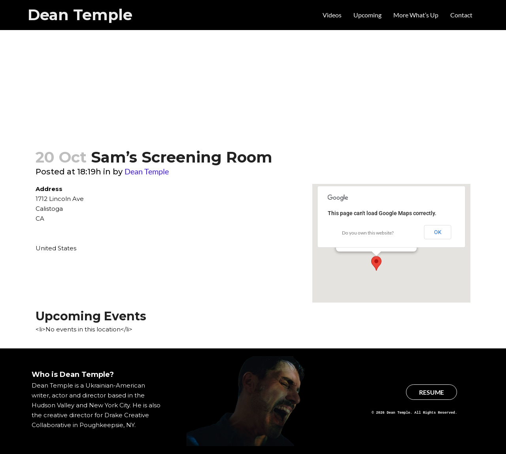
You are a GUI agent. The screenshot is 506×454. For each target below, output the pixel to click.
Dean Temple (80, 15)
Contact (461, 15)
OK (438, 232)
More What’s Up (415, 15)
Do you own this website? (368, 233)
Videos (332, 15)
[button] (376, 263)
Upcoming (367, 15)
